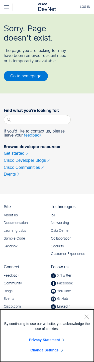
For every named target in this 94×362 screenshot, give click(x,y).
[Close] (86, 316)
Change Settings (44, 350)
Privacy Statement (44, 340)
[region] (47, 335)
